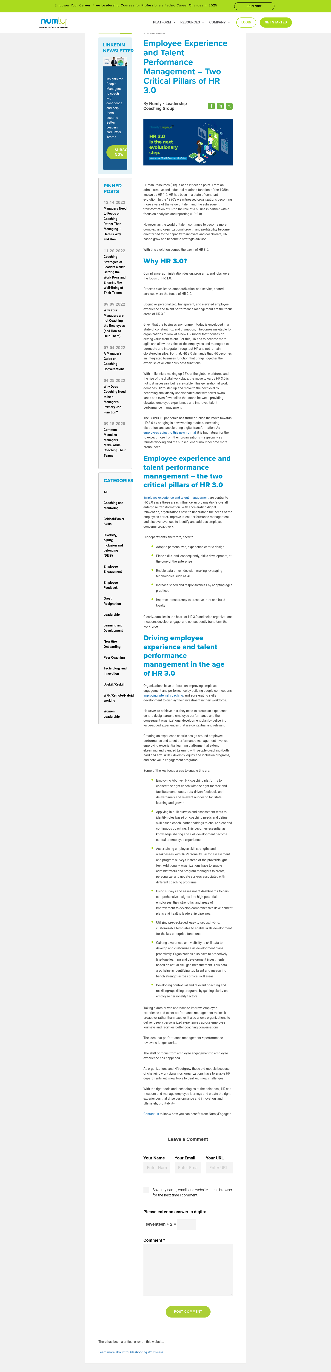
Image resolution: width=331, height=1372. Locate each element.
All (106, 493)
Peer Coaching (114, 659)
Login (246, 22)
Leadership (112, 616)
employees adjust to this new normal (169, 434)
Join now (254, 6)
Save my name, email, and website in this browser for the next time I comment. (192, 1193)
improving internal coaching (163, 697)
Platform (164, 22)
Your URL (215, 1159)
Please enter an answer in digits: (174, 1213)
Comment (154, 1241)
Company (220, 22)
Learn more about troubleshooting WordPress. (131, 1353)
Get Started (276, 22)
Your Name (154, 1159)
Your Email (185, 1159)
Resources (192, 22)
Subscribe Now (127, 153)
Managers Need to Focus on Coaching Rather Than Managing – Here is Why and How (115, 225)
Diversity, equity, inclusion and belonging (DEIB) (113, 547)
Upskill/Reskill (114, 686)
